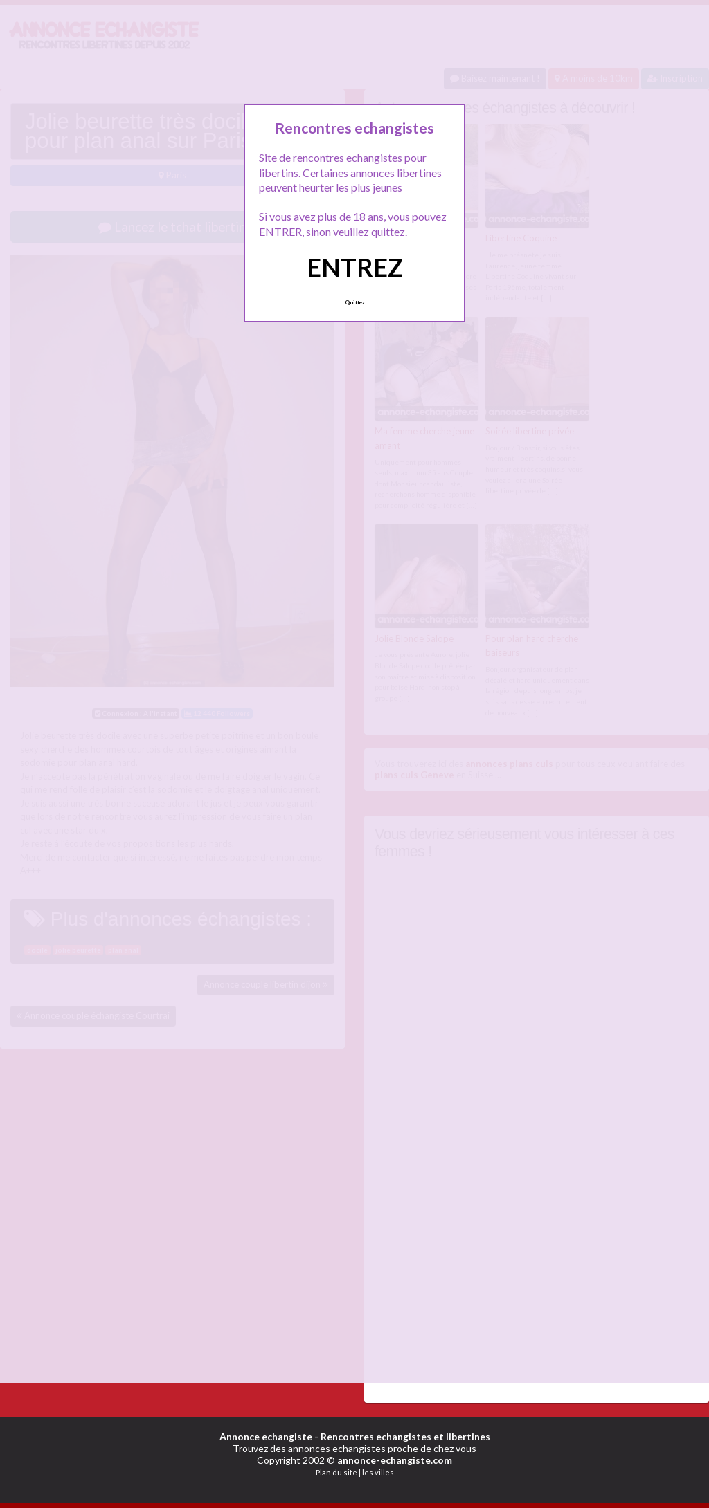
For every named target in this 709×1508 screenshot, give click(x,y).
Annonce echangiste (265, 1436)
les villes (378, 1472)
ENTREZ (355, 267)
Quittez (355, 302)
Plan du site (336, 1472)
